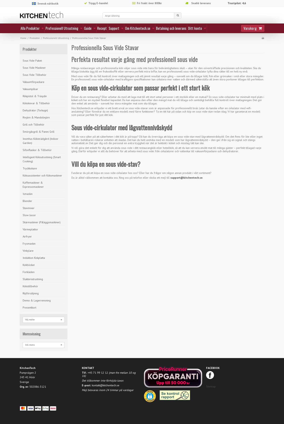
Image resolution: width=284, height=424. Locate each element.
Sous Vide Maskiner (34, 67)
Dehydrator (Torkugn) (35, 110)
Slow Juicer (29, 215)
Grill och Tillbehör (33, 124)
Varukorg (250, 28)
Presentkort (29, 307)
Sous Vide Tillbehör (34, 75)
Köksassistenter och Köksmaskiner (42, 175)
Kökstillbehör (30, 286)
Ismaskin (28, 194)
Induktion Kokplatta (34, 258)
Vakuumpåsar (30, 89)
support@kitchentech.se (186, 177)
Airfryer (27, 236)
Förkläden (29, 272)
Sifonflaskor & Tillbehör (37, 150)
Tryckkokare (30, 168)
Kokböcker (29, 265)
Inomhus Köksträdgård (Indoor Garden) (40, 141)
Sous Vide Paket (32, 60)
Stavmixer (29, 208)
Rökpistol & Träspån (35, 96)
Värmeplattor (30, 229)
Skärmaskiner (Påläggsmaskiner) (42, 222)
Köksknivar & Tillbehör (36, 103)
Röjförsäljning (31, 293)
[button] (150, 397)
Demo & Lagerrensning (37, 300)
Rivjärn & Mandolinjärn (36, 117)
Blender (27, 201)
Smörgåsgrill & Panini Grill (38, 131)
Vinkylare (28, 250)
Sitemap (211, 386)
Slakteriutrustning (33, 279)
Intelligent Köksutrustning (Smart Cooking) (42, 159)
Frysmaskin (29, 243)
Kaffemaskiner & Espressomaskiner (33, 185)
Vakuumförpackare (33, 82)
